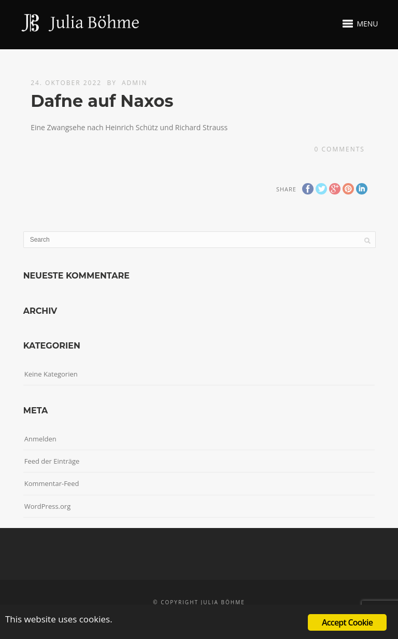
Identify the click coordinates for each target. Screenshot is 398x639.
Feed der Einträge (52, 461)
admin (134, 82)
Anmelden (40, 438)
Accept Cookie (347, 622)
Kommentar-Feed (51, 483)
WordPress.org (47, 506)
